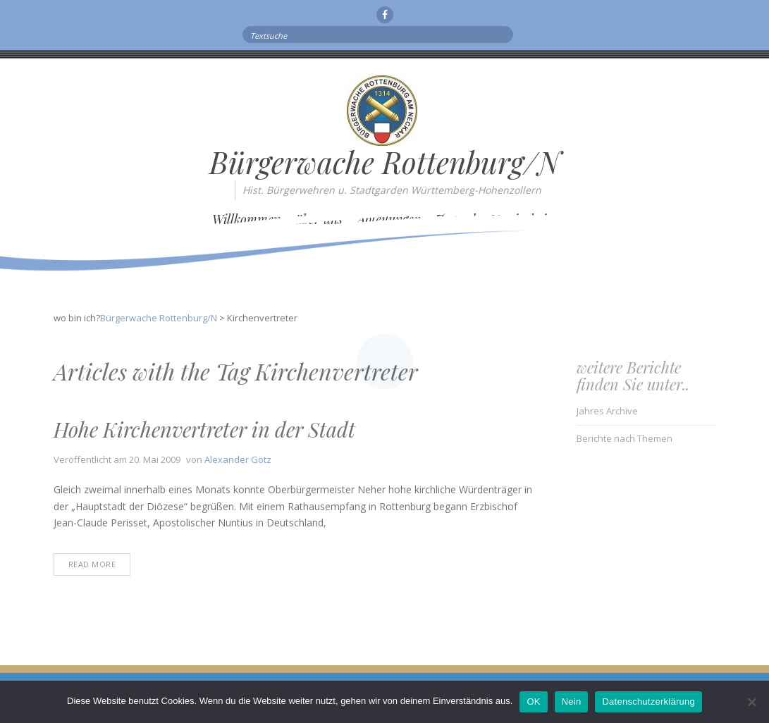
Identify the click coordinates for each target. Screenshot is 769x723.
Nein (572, 701)
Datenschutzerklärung (648, 701)
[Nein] (751, 702)
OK (533, 701)
